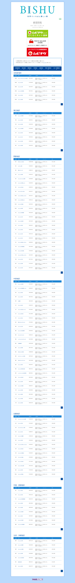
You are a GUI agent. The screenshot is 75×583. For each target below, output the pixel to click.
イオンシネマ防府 (20, 503)
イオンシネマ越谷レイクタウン (22, 242)
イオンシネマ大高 (20, 326)
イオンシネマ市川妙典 (21, 250)
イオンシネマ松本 (20, 296)
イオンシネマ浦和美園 (21, 212)
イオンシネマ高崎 (20, 263)
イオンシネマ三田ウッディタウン (22, 444)
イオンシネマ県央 (20, 292)
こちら (45, 62)
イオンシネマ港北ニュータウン (22, 195)
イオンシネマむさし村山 (21, 191)
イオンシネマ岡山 (20, 490)
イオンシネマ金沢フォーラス (22, 309)
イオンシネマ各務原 (20, 385)
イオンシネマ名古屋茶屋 (21, 330)
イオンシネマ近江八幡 (21, 465)
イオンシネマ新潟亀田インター (22, 288)
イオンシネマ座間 (20, 208)
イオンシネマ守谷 (20, 259)
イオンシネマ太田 (20, 267)
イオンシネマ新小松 (20, 313)
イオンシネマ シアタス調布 (21, 178)
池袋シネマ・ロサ (20, 170)
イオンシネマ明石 (20, 440)
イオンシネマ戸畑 (20, 540)
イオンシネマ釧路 (20, 99)
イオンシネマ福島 (20, 145)
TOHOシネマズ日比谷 (21, 161)
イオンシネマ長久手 (20, 377)
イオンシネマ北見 (20, 95)
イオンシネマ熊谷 (20, 225)
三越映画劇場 (20, 343)
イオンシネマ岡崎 (20, 347)
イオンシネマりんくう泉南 (21, 427)
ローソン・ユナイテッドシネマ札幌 (22, 78)
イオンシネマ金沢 (20, 305)
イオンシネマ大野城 (20, 549)
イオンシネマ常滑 (20, 381)
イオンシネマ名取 (20, 124)
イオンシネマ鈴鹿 (20, 398)
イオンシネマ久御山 (20, 457)
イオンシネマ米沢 (20, 132)
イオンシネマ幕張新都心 (21, 246)
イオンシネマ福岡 (20, 553)
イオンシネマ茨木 (20, 423)
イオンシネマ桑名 (20, 394)
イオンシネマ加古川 (20, 448)
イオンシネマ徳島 (20, 507)
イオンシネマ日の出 (20, 187)
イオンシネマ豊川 (20, 364)
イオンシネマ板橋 (20, 174)
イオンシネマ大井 (20, 233)
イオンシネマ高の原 (20, 461)
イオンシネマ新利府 (20, 128)
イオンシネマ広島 (20, 494)
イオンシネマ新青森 (20, 115)
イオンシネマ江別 (20, 82)
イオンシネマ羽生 (20, 229)
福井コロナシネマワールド (21, 322)
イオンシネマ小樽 (20, 86)
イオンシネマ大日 (20, 431)
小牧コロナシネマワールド (21, 360)
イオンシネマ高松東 (20, 511)
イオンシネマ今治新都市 (21, 524)
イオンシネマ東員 (20, 402)
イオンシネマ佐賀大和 (21, 557)
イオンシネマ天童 (20, 141)
